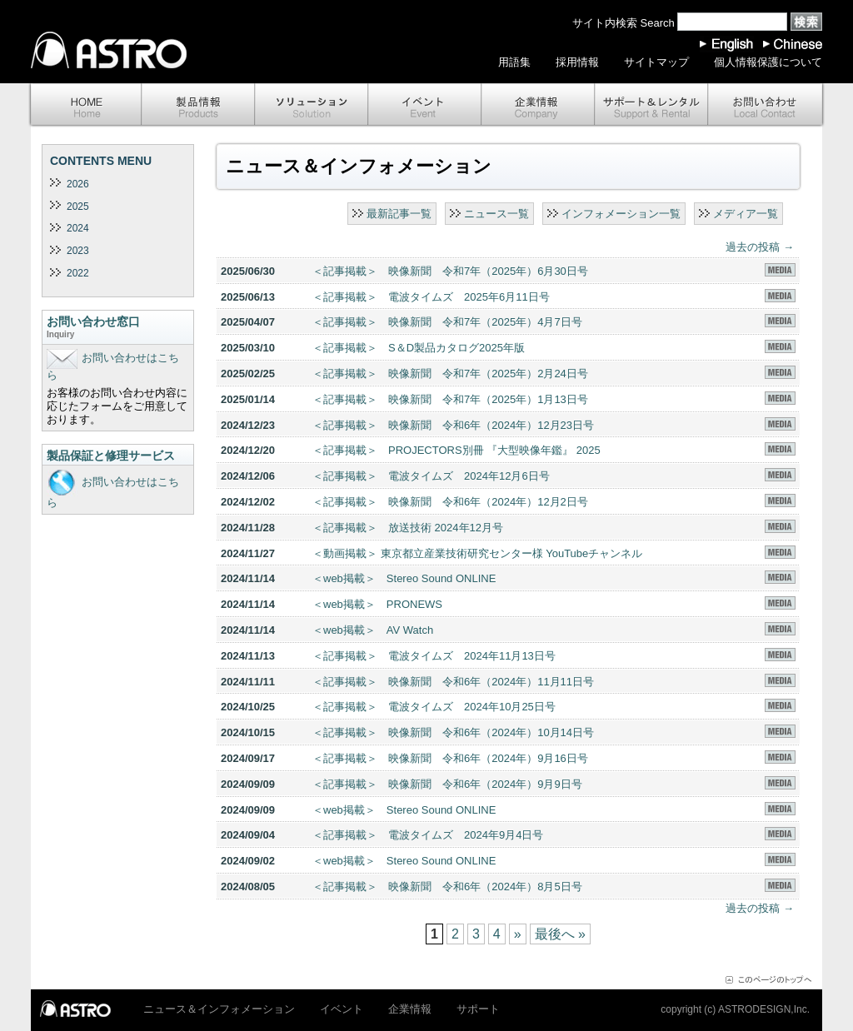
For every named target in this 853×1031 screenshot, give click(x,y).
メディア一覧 (745, 213)
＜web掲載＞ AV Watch (372, 630)
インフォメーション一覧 (621, 213)
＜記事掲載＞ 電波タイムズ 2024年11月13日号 (434, 656)
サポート (651, 105)
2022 (78, 273)
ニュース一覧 (496, 213)
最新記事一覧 (399, 213)
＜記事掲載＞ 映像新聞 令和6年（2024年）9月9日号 (447, 784)
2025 (78, 206)
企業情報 (538, 105)
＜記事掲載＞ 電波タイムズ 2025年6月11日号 (431, 297)
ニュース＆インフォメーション (219, 1009)
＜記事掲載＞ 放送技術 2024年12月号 (407, 527)
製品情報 (198, 105)
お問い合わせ (766, 105)
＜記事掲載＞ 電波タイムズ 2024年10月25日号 (434, 706)
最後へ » (560, 934)
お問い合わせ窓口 (118, 328)
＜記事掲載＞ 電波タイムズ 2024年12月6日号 (431, 476)
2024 (78, 228)
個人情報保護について (768, 62)
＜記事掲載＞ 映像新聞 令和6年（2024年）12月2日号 (450, 502)
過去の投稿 (760, 247)
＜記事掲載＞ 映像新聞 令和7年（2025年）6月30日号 (450, 271)
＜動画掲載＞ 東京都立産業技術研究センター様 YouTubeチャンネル (477, 553)
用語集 (514, 62)
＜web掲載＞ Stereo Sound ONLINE (404, 578)
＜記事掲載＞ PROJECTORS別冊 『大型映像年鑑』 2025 (456, 450)
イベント (424, 105)
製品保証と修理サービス (111, 455)
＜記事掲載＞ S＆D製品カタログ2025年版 (418, 347)
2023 (78, 251)
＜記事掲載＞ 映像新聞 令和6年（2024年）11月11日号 (453, 681)
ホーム (85, 105)
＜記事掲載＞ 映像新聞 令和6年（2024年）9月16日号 (450, 758)
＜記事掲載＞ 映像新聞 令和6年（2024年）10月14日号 (453, 732)
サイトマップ (656, 62)
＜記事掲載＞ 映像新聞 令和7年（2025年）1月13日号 (450, 399)
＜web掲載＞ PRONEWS (377, 604)
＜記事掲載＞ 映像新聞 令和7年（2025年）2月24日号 (450, 373)
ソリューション (311, 105)
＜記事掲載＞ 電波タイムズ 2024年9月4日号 (427, 835)
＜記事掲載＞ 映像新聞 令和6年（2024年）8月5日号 (447, 886)
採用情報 (577, 62)
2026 (78, 184)
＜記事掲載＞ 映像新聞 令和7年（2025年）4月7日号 (447, 322)
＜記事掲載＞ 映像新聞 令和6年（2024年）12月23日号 (453, 425)
